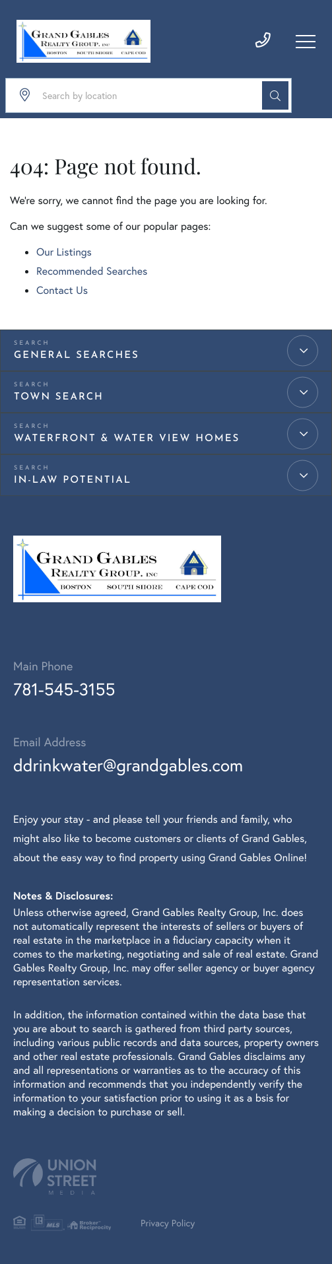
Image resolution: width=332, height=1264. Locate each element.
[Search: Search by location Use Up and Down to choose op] (148, 95)
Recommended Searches (91, 271)
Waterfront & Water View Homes (127, 439)
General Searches (76, 356)
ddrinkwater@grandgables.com (128, 765)
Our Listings (64, 252)
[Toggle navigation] (305, 41)
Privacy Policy (168, 1222)
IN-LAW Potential (72, 480)
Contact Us (62, 290)
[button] (275, 95)
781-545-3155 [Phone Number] (64, 689)
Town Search (59, 397)
